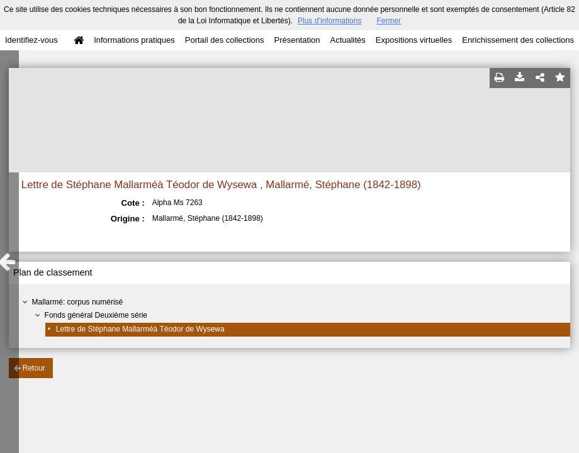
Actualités (347, 40)
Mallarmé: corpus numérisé (77, 302)
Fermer (388, 20)
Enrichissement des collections (518, 40)
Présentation (297, 40)
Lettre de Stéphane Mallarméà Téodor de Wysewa (140, 329)
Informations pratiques (134, 40)
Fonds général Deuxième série (96, 315)
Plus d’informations (329, 20)
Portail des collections (224, 40)
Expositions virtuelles (414, 40)
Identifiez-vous (31, 40)
